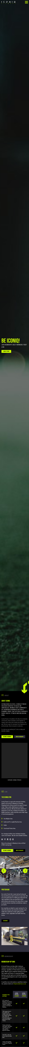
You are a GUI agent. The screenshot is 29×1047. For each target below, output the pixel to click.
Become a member (7, 736)
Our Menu (5, 921)
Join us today (6, 351)
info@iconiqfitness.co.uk (19, 984)
